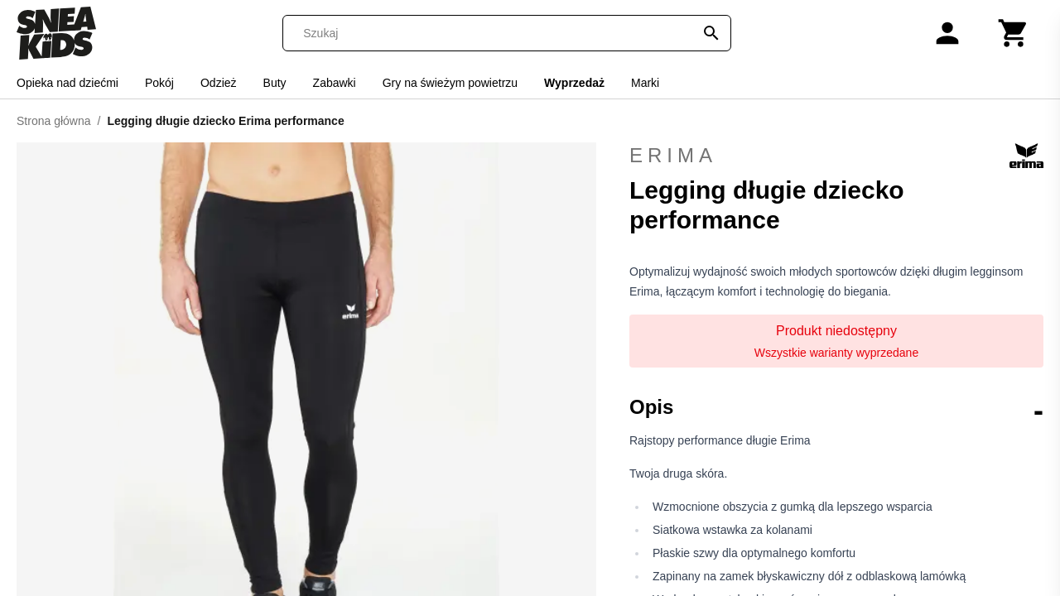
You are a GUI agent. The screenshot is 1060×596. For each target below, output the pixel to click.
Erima (836, 155)
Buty (275, 82)
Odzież (218, 82)
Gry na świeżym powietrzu (450, 82)
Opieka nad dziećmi (67, 82)
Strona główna (54, 120)
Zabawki (334, 82)
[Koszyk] (1013, 33)
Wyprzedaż (574, 82)
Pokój (159, 82)
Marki (645, 82)
